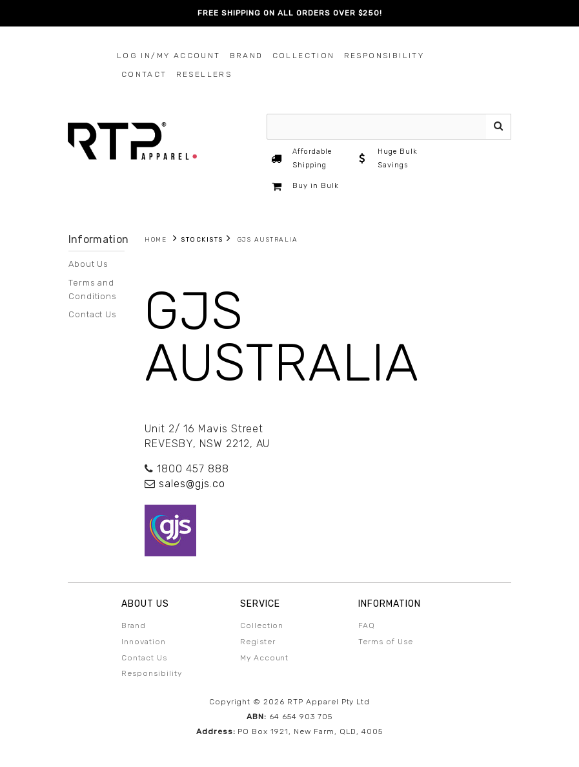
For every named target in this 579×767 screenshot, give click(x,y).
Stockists (202, 240)
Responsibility (384, 55)
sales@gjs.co (192, 484)
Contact (144, 74)
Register (258, 641)
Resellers (204, 74)
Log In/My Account (169, 55)
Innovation (143, 641)
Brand (246, 55)
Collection (303, 55)
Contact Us (92, 314)
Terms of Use (385, 641)
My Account (264, 657)
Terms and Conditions (92, 289)
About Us (88, 264)
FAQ (366, 625)
